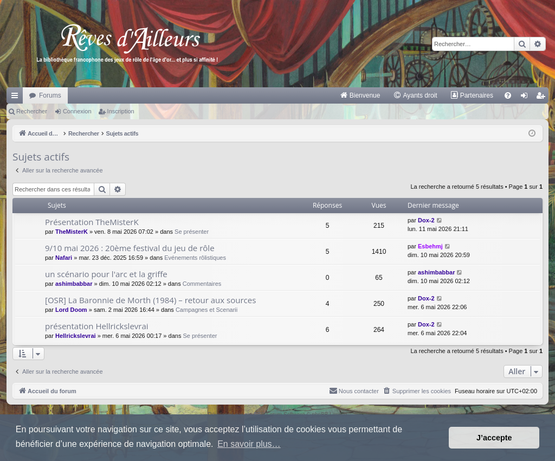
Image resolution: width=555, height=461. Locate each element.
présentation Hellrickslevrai (97, 326)
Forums (50, 95)
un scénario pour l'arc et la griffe (106, 273)
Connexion (77, 111)
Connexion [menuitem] (526, 98)
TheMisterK (71, 231)
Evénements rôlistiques (195, 257)
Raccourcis (17, 98)
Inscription (120, 111)
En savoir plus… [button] (249, 444)
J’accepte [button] (494, 437)
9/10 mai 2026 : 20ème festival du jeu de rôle (130, 247)
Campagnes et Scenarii (206, 309)
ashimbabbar (73, 283)
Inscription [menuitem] (542, 98)
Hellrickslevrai (75, 335)
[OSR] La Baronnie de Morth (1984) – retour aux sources (150, 299)
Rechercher (31, 111)
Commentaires (202, 283)
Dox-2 (426, 220)
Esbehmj (430, 246)
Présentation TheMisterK (92, 221)
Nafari (63, 257)
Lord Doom (71, 309)
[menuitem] (360, 95)
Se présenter (192, 231)
